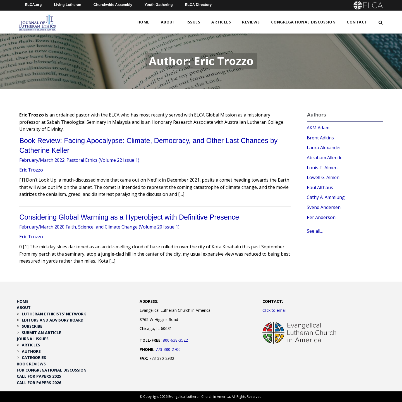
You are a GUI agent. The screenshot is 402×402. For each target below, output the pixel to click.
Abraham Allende (325, 157)
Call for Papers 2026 (39, 382)
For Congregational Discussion (52, 370)
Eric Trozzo (31, 170)
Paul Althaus (320, 187)
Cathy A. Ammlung (326, 197)
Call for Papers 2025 (39, 376)
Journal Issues (33, 338)
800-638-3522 (175, 340)
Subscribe (32, 326)
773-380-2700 (168, 349)
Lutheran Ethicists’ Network (54, 314)
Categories (34, 357)
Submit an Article (41, 332)
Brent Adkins (320, 138)
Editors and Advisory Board (52, 320)
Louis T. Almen (322, 168)
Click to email (274, 310)
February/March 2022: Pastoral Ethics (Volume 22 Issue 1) (79, 160)
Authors (31, 351)
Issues (193, 22)
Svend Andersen (324, 207)
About (168, 22)
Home (143, 22)
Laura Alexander (324, 147)
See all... (315, 231)
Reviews (251, 22)
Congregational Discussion (303, 22)
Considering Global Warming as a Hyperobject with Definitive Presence (129, 217)
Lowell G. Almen (323, 177)
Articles (221, 22)
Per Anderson (321, 217)
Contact (357, 22)
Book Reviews (31, 364)
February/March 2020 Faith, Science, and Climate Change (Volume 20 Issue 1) (99, 227)
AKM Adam (318, 128)
